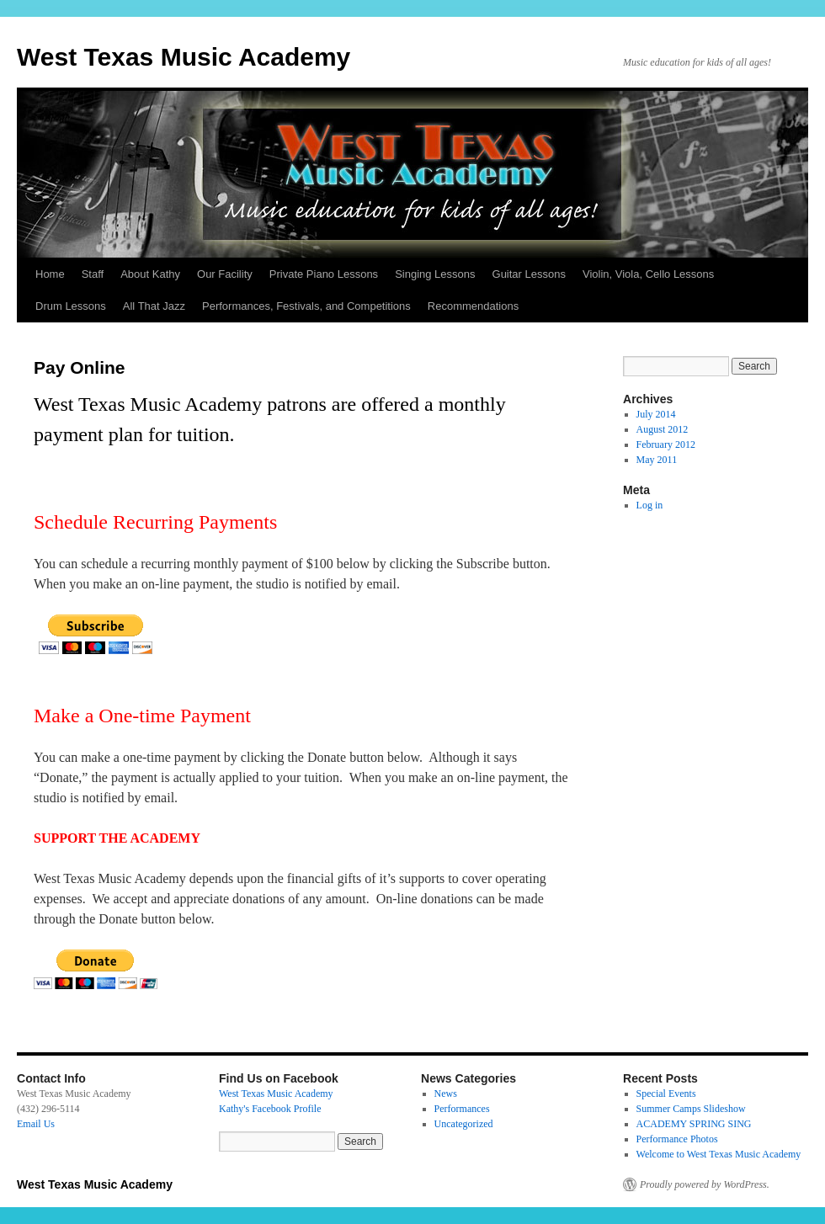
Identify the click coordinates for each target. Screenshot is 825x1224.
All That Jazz (154, 306)
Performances (462, 1109)
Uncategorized (463, 1124)
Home (50, 274)
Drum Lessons (70, 306)
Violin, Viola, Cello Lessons (648, 274)
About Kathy (150, 274)
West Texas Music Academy (183, 57)
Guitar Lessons (529, 274)
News (445, 1093)
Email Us (36, 1124)
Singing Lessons (435, 274)
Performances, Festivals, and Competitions (306, 306)
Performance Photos (677, 1139)
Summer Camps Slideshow (691, 1109)
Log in (649, 505)
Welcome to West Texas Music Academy (718, 1154)
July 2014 (656, 414)
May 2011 (657, 460)
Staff (93, 274)
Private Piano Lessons (323, 274)
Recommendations (473, 306)
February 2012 (665, 444)
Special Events (666, 1093)
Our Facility (225, 274)
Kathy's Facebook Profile (270, 1109)
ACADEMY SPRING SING (694, 1124)
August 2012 (662, 429)
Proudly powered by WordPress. (704, 1184)
